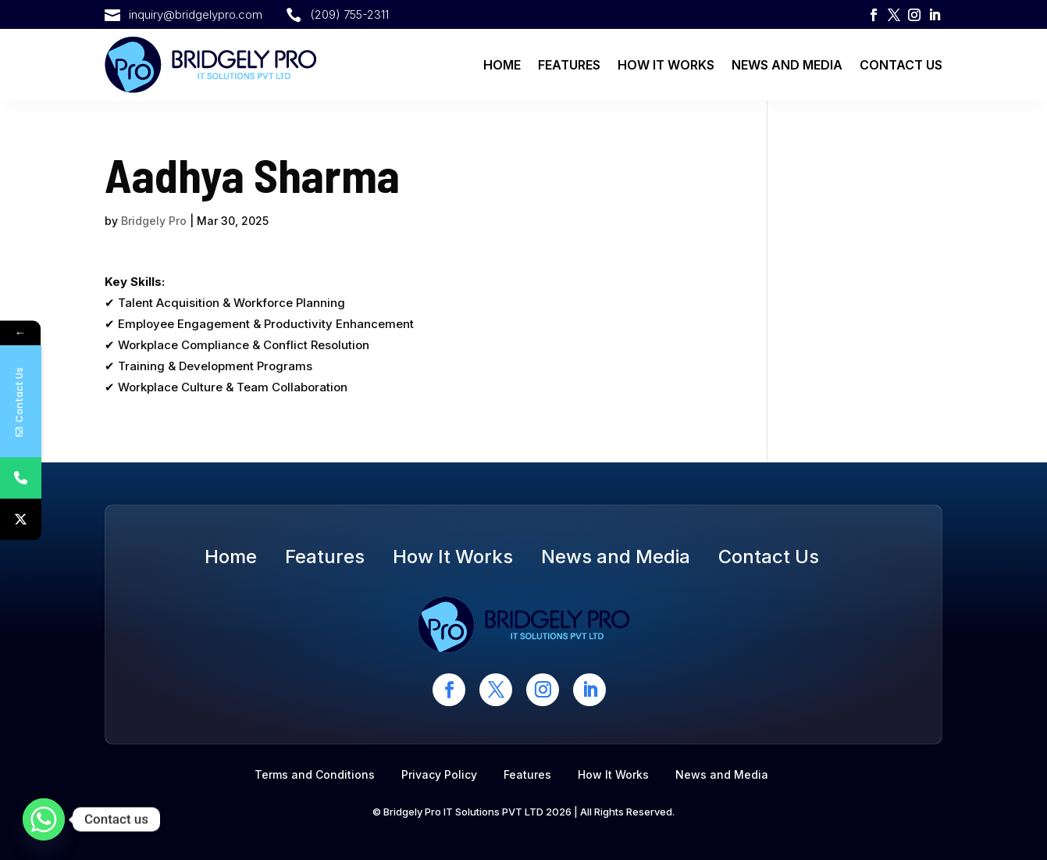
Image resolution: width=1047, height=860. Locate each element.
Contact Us (901, 65)
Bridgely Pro (154, 220)
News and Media (787, 65)
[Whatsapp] (44, 819)
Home (502, 65)
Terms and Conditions (315, 774)
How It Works (666, 65)
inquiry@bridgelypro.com (195, 14)
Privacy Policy (439, 774)
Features (569, 65)
